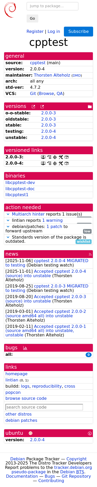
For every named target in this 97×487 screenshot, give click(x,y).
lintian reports (48, 220)
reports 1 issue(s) (48, 214)
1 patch (54, 226)
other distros (18, 414)
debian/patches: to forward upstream (48, 229)
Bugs (50, 476)
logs (25, 386)
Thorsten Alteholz (52, 75)
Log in (54, 31)
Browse (46, 93)
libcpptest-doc (20, 188)
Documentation (22, 476)
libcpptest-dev (20, 182)
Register (35, 31)
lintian (11, 380)
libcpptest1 (16, 194)
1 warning (52, 220)
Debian (17, 458)
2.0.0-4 (48, 131)
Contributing (51, 480)
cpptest (38, 62)
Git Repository (76, 476)
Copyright (76, 458)
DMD (77, 75)
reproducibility (47, 386)
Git (33, 93)
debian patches (21, 420)
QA (60, 93)
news (11, 254)
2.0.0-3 (48, 112)
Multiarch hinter (28, 214)
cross (69, 386)
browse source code (26, 398)
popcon (13, 392)
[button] (8, 214)
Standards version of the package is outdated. (48, 239)
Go (32, 18)
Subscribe (78, 31)
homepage (16, 373)
